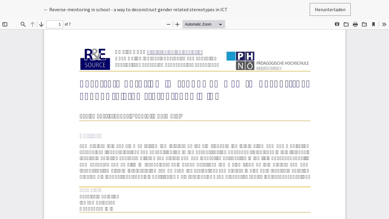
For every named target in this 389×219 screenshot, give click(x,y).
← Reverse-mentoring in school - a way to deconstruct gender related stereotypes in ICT (135, 8)
